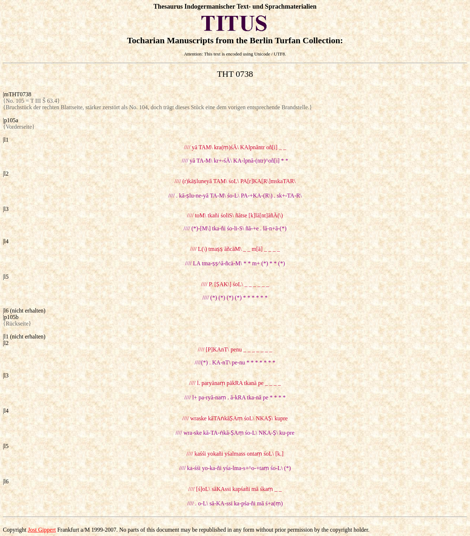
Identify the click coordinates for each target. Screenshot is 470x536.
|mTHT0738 (17, 94)
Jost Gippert (42, 530)
